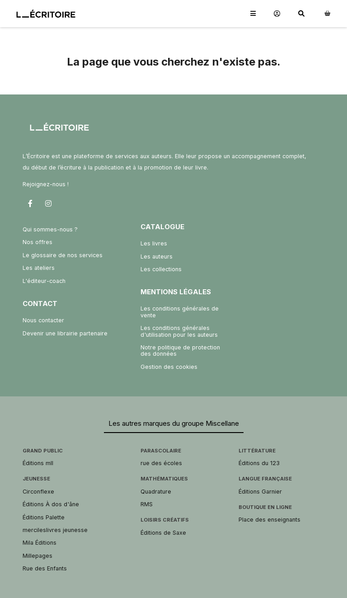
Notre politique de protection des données (180, 350)
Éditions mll (38, 463)
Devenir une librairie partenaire (65, 333)
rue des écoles (161, 463)
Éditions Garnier (260, 491)
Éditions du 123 (259, 463)
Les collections (161, 269)
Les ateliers (39, 267)
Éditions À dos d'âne (51, 504)
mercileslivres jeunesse (55, 530)
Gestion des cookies (169, 366)
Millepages (37, 555)
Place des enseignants (269, 519)
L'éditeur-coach (44, 281)
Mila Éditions (39, 542)
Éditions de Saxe (163, 532)
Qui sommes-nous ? (50, 229)
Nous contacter (43, 320)
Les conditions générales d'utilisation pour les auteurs (179, 331)
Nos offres (37, 242)
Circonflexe (38, 491)
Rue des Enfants (45, 568)
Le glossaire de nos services (63, 255)
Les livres (154, 243)
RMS (147, 504)
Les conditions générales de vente (180, 311)
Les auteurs (157, 256)
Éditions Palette (44, 517)
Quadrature (156, 491)
